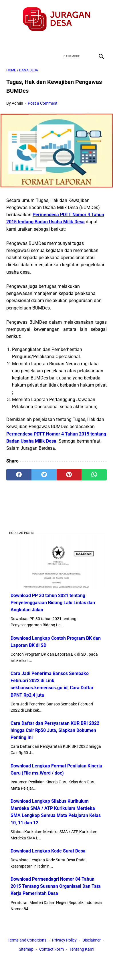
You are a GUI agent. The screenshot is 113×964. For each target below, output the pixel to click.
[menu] (9, 56)
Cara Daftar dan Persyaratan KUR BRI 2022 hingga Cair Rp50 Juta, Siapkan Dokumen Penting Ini (55, 730)
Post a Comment (43, 103)
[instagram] (77, 41)
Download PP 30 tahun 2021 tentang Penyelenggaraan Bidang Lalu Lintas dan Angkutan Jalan (53, 602)
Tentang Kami (82, 949)
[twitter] (50, 41)
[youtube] (63, 41)
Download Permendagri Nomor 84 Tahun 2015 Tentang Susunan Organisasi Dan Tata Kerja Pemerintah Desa (56, 886)
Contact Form (51, 949)
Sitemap (26, 949)
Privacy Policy (64, 940)
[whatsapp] (94, 474)
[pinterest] (69, 474)
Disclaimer (91, 940)
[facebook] (36, 41)
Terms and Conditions (27, 940)
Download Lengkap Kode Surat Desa (48, 851)
